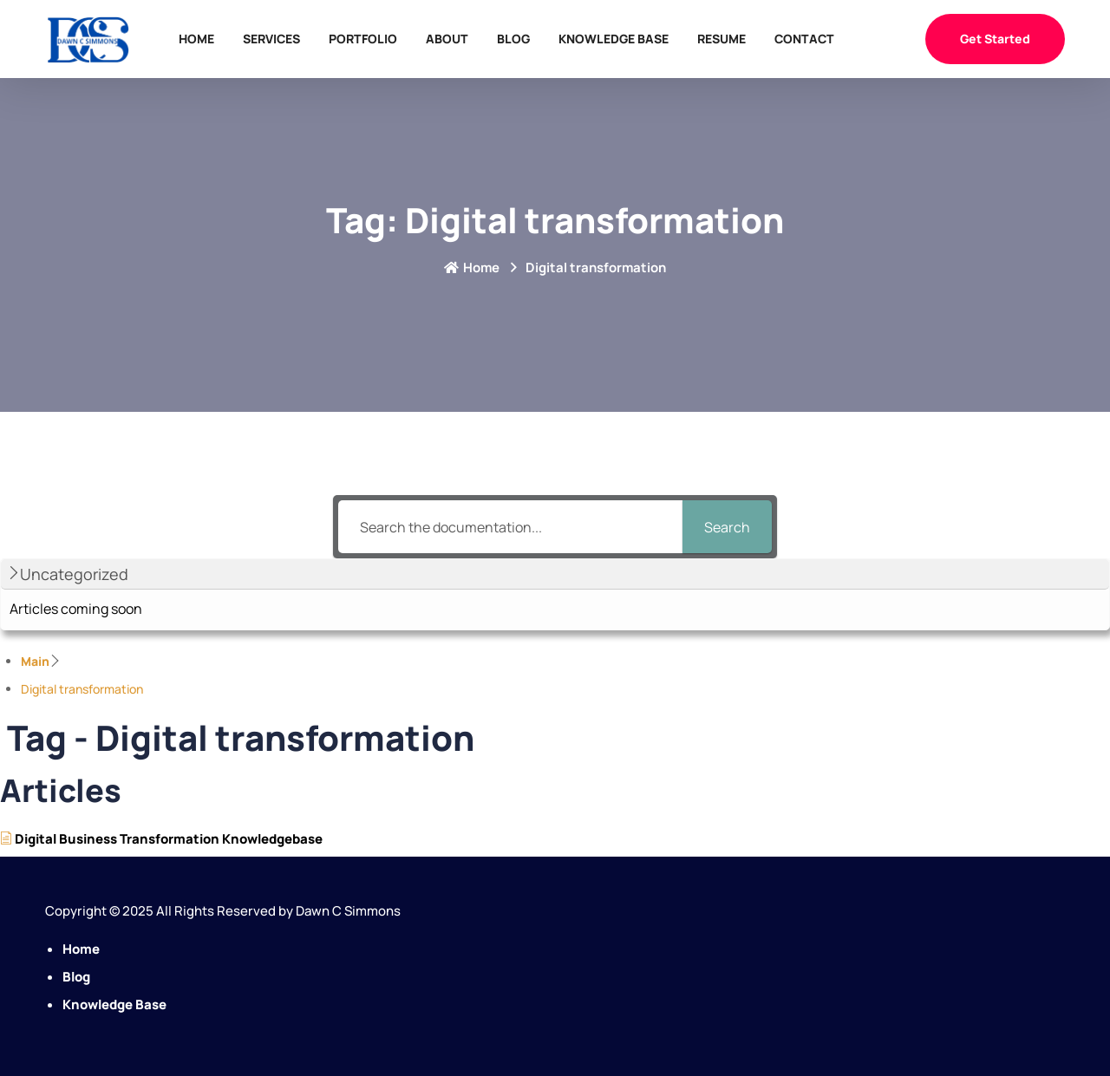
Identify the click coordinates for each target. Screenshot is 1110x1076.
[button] (555, 574)
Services (271, 38)
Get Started (995, 38)
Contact (804, 38)
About (447, 38)
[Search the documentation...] (510, 526)
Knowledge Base (613, 38)
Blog (513, 38)
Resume (721, 38)
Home (196, 38)
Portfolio (363, 38)
